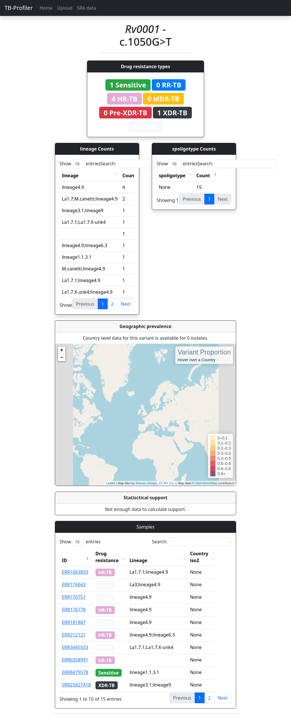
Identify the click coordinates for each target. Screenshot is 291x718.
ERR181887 (74, 622)
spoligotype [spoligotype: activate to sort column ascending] (172, 175)
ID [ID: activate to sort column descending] (64, 560)
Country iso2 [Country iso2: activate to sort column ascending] (207, 556)
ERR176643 (74, 584)
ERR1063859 (75, 572)
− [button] (61, 357)
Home (46, 8)
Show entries (80, 163)
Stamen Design (146, 483)
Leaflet (110, 483)
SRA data (86, 8)
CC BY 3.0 (166, 483)
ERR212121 (74, 635)
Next (126, 304)
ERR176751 (74, 597)
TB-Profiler (19, 8)
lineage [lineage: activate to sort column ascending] (70, 175)
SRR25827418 (76, 685)
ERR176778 (74, 609)
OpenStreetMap (206, 483)
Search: (140, 163)
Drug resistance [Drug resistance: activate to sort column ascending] (107, 556)
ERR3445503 (75, 647)
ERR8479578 (75, 672)
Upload (64, 8)
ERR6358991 (75, 660)
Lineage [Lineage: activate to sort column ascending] (147, 560)
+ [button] (61, 350)
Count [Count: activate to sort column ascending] (129, 175)
